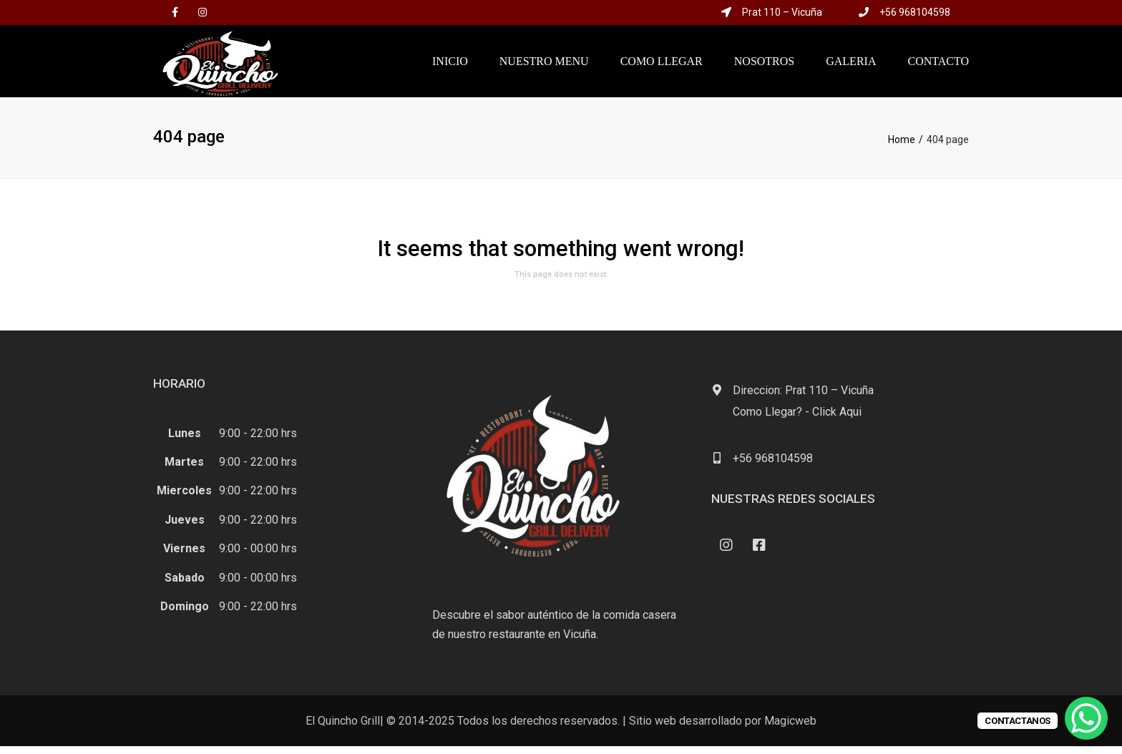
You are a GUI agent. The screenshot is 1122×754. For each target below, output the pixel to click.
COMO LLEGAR (661, 65)
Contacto (938, 65)
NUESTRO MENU (544, 65)
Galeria (851, 65)
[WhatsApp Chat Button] (1086, 718)
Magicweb (790, 728)
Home (901, 147)
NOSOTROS (764, 65)
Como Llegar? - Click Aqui (797, 419)
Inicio (450, 65)
